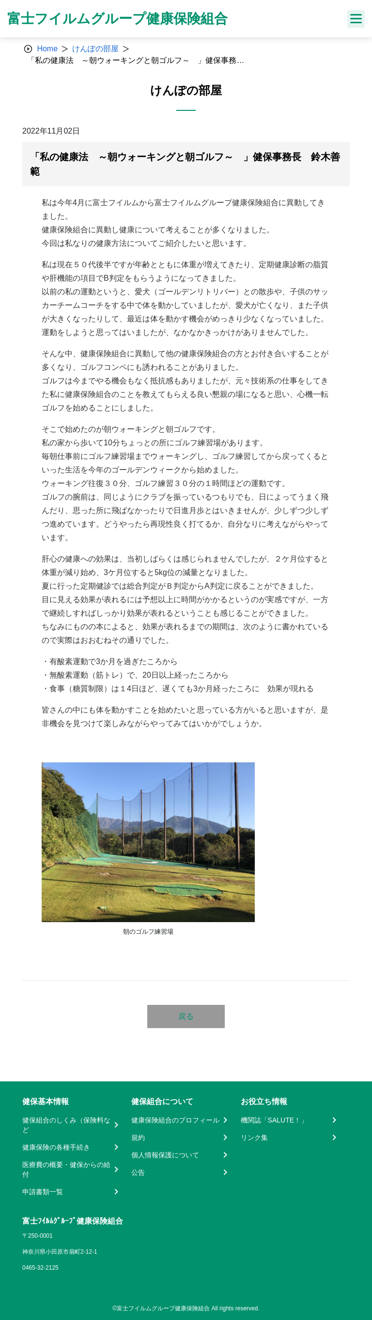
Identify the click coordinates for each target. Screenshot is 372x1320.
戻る (186, 1016)
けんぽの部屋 (95, 49)
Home (47, 49)
